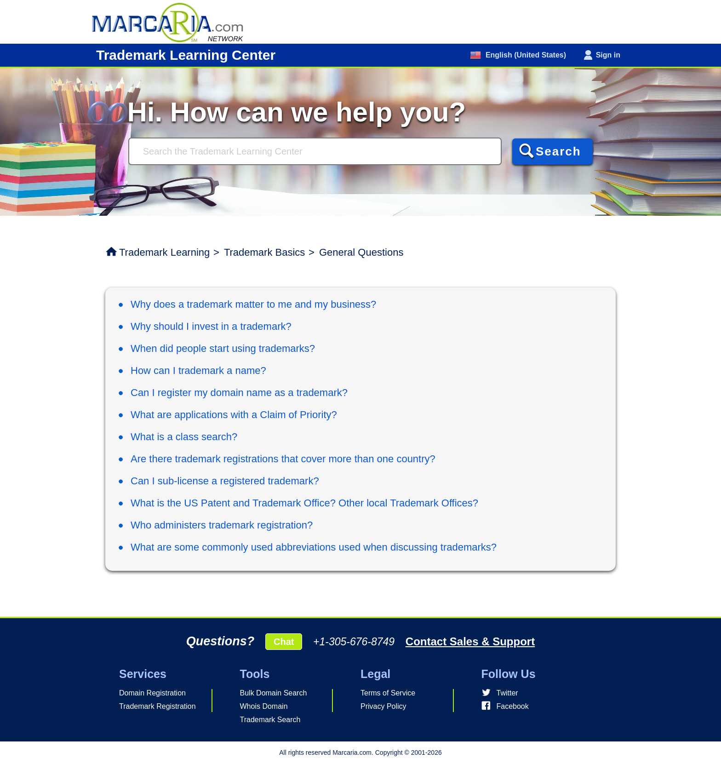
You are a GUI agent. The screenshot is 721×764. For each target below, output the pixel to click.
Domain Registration (152, 693)
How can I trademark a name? (198, 370)
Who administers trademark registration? (222, 525)
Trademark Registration (157, 706)
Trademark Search (270, 720)
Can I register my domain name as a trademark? (239, 392)
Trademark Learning (164, 252)
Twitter (507, 693)
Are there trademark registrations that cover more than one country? (283, 459)
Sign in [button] (608, 55)
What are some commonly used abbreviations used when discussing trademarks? (314, 547)
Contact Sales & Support (470, 641)
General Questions (361, 252)
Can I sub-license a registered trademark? (225, 481)
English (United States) (524, 55)
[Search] (315, 151)
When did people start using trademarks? (223, 348)
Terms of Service (387, 693)
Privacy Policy (383, 706)
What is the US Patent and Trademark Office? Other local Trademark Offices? (304, 503)
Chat (284, 642)
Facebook (513, 706)
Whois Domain (264, 706)
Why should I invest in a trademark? (211, 326)
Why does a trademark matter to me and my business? (253, 304)
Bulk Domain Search (273, 693)
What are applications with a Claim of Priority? (234, 414)
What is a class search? (184, 436)
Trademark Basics (264, 252)
